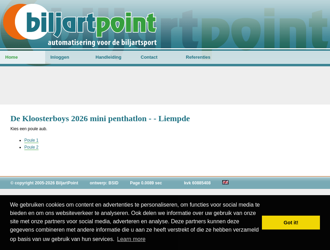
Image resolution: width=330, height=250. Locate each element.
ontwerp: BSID (104, 183)
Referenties (198, 57)
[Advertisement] (165, 85)
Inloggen (59, 57)
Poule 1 (31, 140)
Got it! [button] (291, 222)
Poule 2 (31, 147)
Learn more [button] (131, 239)
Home (11, 57)
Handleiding (108, 57)
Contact (149, 57)
